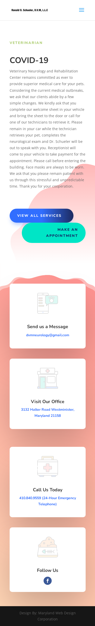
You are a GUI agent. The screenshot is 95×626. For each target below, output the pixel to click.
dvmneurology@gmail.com (47, 335)
